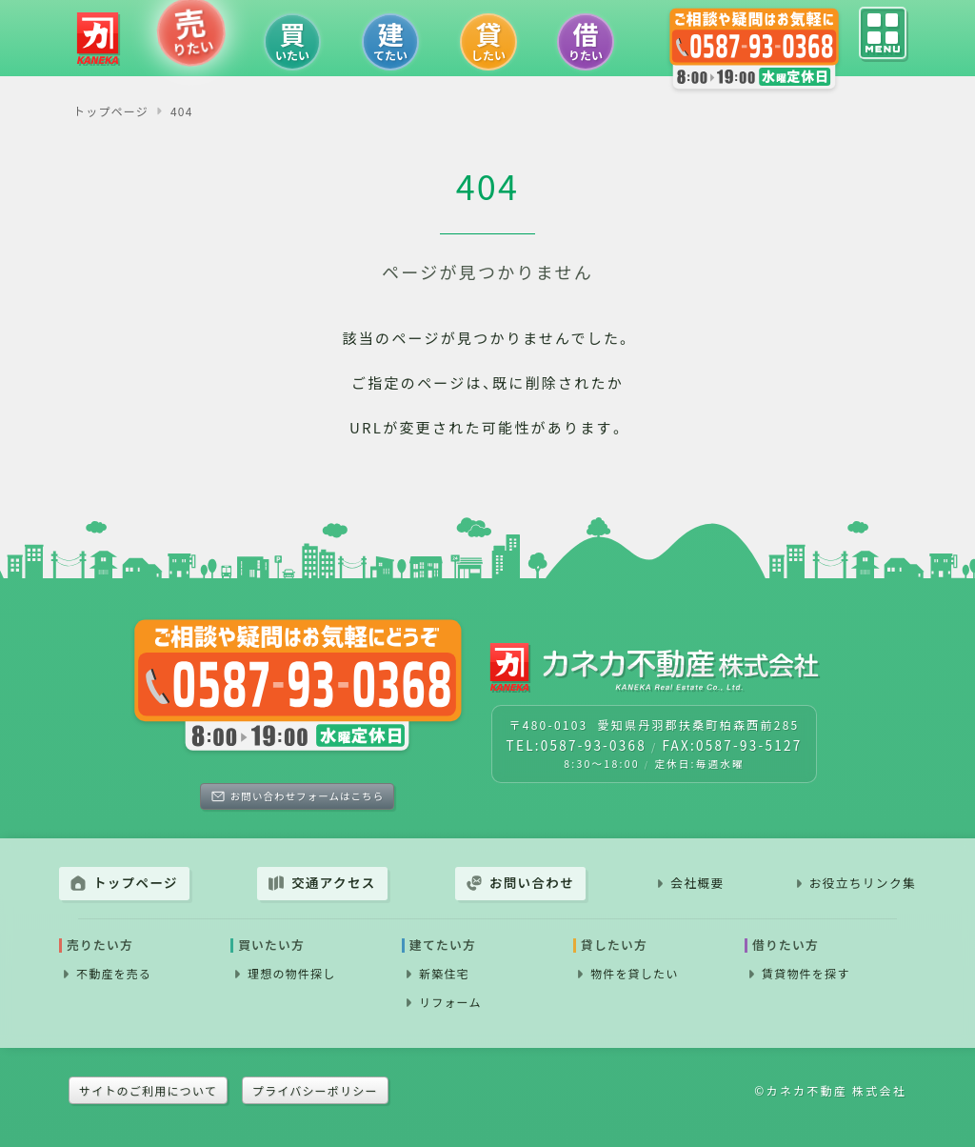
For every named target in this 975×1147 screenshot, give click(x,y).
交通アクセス (333, 882)
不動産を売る (113, 973)
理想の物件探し (291, 973)
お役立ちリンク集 (862, 883)
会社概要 (697, 883)
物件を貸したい (634, 973)
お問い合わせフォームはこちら (307, 796)
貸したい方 (614, 945)
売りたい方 (100, 945)
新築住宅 (444, 973)
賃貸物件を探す (805, 973)
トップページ (135, 882)
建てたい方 (442, 945)
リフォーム (450, 1002)
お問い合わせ (531, 882)
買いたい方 (271, 945)
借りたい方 (785, 945)
